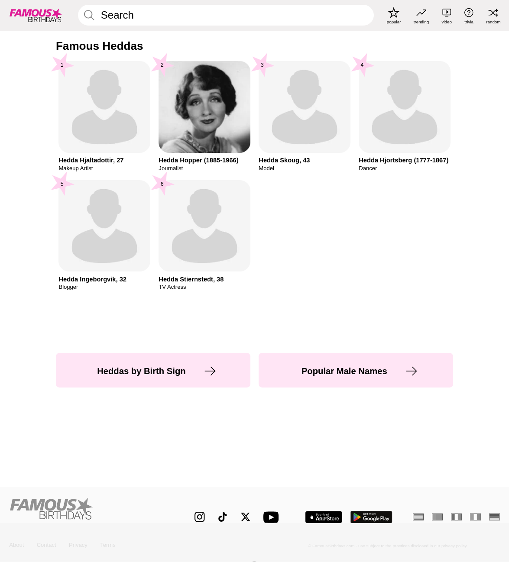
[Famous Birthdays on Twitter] (245, 517)
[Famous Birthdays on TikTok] (222, 517)
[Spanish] (418, 517)
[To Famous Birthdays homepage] (36, 16)
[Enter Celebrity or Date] (226, 15)
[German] (494, 517)
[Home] (87, 511)
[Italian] (475, 517)
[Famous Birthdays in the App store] (323, 517)
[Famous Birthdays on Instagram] (200, 517)
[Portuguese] (437, 517)
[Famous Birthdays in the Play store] (371, 517)
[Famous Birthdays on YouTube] (272, 517)
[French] (456, 517)
